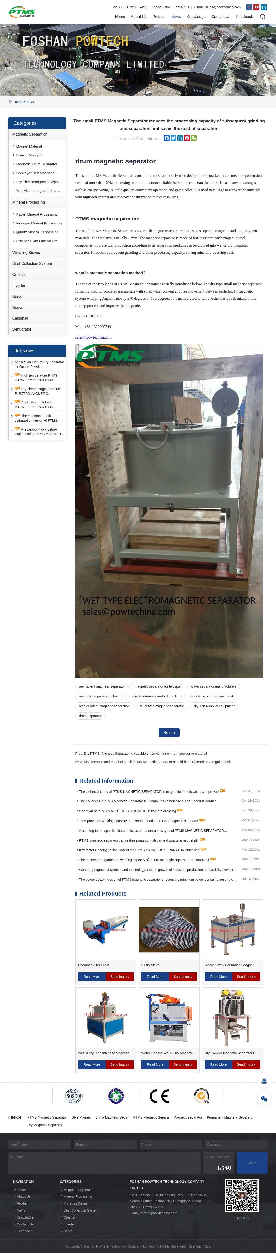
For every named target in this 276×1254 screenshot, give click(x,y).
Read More (92, 977)
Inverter (18, 285)
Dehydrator (21, 329)
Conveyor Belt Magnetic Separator (39, 173)
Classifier (20, 318)
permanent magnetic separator (102, 686)
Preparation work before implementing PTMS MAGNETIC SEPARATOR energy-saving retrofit (36, 432)
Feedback (244, 17)
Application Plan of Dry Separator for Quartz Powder (37, 364)
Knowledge (196, 17)
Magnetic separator (188, 1118)
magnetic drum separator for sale (153, 696)
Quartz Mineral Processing (35, 232)
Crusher (19, 274)
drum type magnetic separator (162, 706)
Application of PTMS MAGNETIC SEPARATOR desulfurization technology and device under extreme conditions (36, 405)
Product (159, 17)
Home (120, 17)
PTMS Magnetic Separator (47, 1118)
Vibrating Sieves (26, 253)
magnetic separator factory (99, 696)
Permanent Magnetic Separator (230, 1118)
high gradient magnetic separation (104, 706)
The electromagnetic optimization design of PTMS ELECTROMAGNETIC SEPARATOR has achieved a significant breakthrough (34, 418)
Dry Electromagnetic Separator (38, 182)
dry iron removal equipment (214, 706)
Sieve (17, 307)
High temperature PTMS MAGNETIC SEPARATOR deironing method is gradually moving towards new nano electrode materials (34, 378)
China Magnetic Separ (112, 1118)
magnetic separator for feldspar (158, 686)
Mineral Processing (28, 202)
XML (207, 1247)
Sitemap (195, 1247)
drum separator (90, 716)
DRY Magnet (81, 1118)
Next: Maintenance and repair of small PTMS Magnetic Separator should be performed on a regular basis (153, 762)
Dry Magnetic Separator (45, 1125)
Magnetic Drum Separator (34, 164)
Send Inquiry (119, 977)
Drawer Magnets (27, 155)
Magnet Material (27, 146)
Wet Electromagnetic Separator (39, 191)
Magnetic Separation (30, 134)
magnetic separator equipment (210, 696)
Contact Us (220, 17)
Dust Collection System (32, 263)
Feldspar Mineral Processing (37, 223)
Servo (17, 296)
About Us (139, 17)
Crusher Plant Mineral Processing (39, 241)
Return (169, 733)
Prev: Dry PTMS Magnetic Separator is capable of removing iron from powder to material (141, 754)
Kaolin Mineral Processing (35, 214)
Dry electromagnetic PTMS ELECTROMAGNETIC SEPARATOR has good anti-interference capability (35, 391)
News (176, 17)
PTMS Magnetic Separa (151, 1118)
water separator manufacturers (214, 686)
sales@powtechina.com (223, 7)
